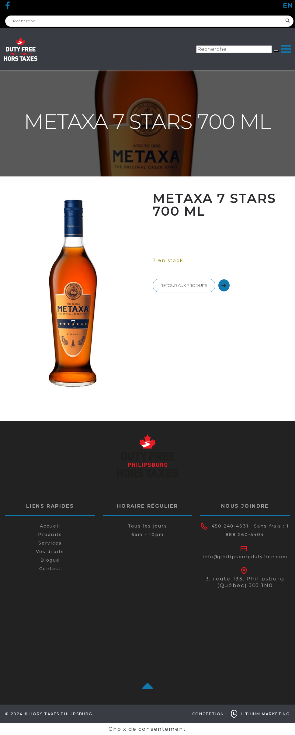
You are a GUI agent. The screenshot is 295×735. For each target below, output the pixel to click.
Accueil (50, 526)
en (288, 5)
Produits (50, 534)
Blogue (50, 560)
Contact (50, 568)
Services (50, 543)
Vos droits (50, 551)
